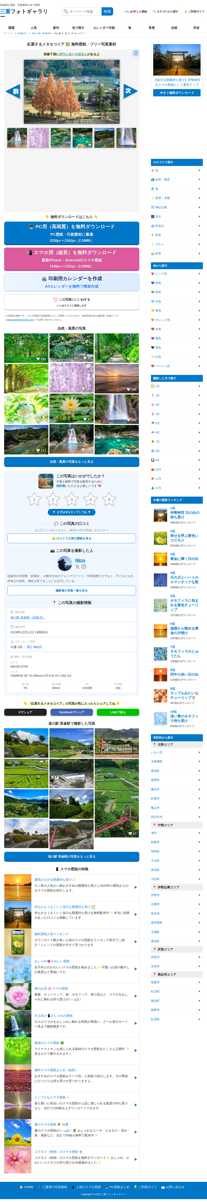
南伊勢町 (157, 922)
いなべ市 (157, 752)
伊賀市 (155, 957)
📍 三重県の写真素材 (52, 1190)
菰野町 (155, 780)
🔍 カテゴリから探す (166, 11)
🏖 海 (154, 188)
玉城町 (155, 932)
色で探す (78, 27)
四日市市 (157, 817)
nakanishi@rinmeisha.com (20, 322)
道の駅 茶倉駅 (41, 32)
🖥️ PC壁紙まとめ (117, 1190)
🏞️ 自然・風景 (160, 179)
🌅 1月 (155, 386)
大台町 (155, 860)
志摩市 (155, 904)
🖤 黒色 (156, 347)
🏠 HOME (26, 1190)
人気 (34, 27)
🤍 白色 (156, 357)
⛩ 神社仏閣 (159, 207)
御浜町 (155, 1000)
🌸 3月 (155, 404)
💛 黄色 (156, 310)
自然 (174, 27)
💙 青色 (156, 283)
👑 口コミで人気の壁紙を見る (71, 541)
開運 (11, 27)
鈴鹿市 (155, 798)
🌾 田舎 (156, 235)
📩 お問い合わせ (173, 1190)
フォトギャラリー (24, 14)
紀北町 (155, 991)
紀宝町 (155, 1019)
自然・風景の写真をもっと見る (71, 464)
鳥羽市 (155, 913)
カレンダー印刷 (104, 27)
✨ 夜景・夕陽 (160, 198)
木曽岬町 (157, 761)
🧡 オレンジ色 (160, 320)
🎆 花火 (156, 216)
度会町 (155, 941)
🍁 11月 (156, 478)
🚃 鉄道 (156, 253)
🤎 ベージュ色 (160, 366)
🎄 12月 (156, 488)
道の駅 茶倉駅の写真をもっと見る (72, 859)
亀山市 (155, 807)
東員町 (155, 770)
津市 (154, 833)
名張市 (155, 966)
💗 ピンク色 (159, 273)
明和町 (155, 851)
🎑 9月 (155, 460)
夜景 (152, 27)
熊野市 (155, 1010)
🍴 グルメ (157, 244)
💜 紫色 (156, 338)
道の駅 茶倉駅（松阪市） (27, 620)
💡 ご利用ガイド (145, 1190)
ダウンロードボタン (73, 54)
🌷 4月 (155, 414)
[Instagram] (83, 569)
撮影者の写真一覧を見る (72, 593)
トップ (8, 32)
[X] (77, 569)
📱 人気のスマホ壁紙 (86, 1190)
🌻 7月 (155, 441)
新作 (56, 27)
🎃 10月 (156, 469)
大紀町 (155, 879)
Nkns (80, 563)
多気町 (155, 870)
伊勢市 (155, 895)
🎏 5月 (155, 423)
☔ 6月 (155, 432)
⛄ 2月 (155, 395)
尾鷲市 (155, 982)
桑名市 (155, 789)
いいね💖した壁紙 (136, 11)
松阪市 (22, 32)
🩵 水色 (156, 301)
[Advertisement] (71, 180)
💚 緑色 (156, 292)
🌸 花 (154, 170)
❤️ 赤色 (156, 329)
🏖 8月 (155, 451)
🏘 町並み (157, 225)
